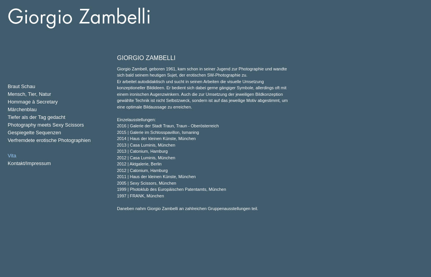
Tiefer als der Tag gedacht (36, 117)
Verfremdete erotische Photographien (49, 140)
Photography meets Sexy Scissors (46, 125)
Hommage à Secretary (33, 102)
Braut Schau (21, 86)
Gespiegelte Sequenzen (34, 132)
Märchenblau (22, 109)
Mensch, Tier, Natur (29, 94)
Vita (12, 156)
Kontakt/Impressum (29, 163)
